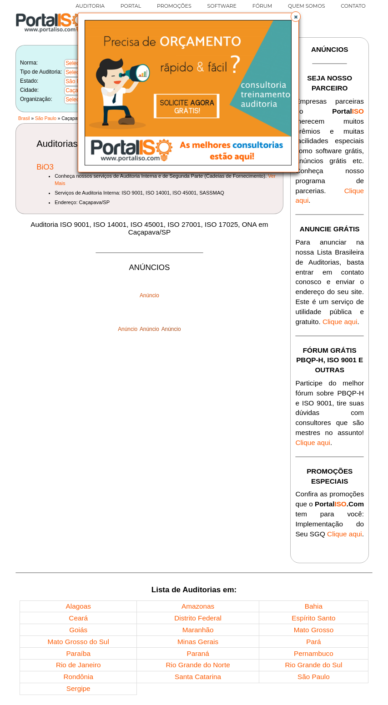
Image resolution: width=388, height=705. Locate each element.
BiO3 (45, 167)
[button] (296, 16)
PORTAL (131, 6)
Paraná (197, 653)
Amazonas (197, 606)
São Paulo (45, 118)
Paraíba (78, 653)
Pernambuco (313, 653)
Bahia (313, 606)
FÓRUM (262, 6)
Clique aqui (340, 321)
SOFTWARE (222, 6)
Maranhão (198, 630)
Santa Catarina (198, 676)
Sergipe (78, 688)
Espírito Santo (313, 618)
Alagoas (78, 606)
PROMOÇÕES (174, 6)
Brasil (24, 118)
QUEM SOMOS (306, 6)
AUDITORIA (90, 6)
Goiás (78, 630)
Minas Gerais (197, 641)
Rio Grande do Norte (198, 665)
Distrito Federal (198, 618)
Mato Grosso (314, 630)
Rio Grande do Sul (313, 665)
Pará (313, 641)
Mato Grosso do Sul (78, 641)
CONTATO (353, 6)
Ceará (78, 618)
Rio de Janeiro (78, 665)
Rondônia (78, 676)
